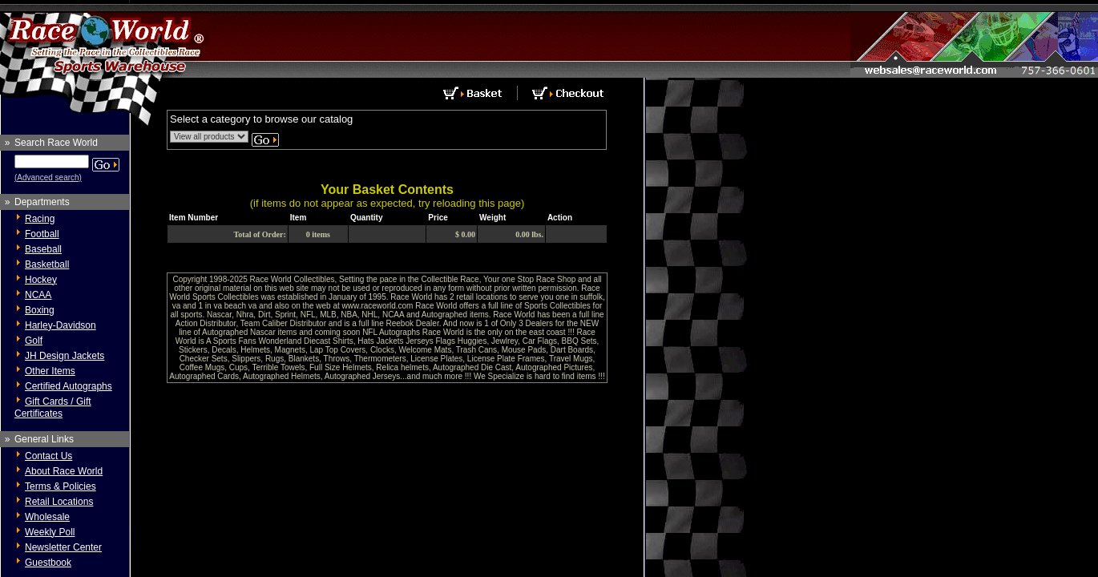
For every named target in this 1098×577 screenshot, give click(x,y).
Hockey (41, 279)
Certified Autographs (68, 386)
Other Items (50, 371)
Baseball (43, 249)
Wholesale (47, 517)
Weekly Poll (50, 532)
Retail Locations (59, 501)
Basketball (47, 264)
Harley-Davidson (60, 325)
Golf (33, 340)
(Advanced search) (48, 177)
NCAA (38, 295)
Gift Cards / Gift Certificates (52, 407)
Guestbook (48, 562)
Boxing (39, 310)
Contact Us (48, 456)
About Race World (64, 471)
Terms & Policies (60, 486)
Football (42, 234)
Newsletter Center (63, 547)
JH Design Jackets (64, 355)
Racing (39, 218)
